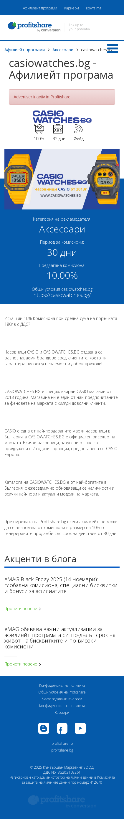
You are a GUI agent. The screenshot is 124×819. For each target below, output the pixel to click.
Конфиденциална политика (62, 685)
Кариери (71, 8)
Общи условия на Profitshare (62, 692)
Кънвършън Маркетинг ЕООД (68, 767)
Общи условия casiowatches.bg (62, 289)
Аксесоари (62, 49)
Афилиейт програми (40, 8)
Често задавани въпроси (62, 698)
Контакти (93, 8)
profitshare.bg (62, 750)
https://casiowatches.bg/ (62, 294)
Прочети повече (22, 608)
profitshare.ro (62, 743)
